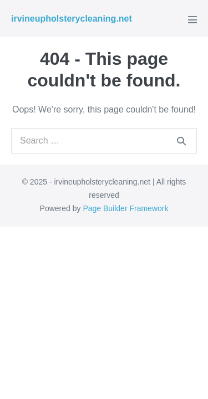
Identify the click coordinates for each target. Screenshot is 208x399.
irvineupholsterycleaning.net (71, 18)
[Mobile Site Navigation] (192, 19)
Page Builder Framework (125, 208)
